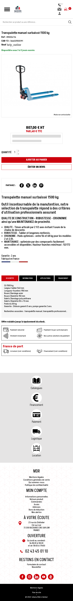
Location (36, 455)
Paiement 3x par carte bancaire (52, 330)
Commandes (36, 501)
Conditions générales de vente (36, 479)
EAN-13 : (5, 41)
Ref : (3, 37)
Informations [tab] (28, 278)
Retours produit (36, 499)
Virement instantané (14, 336)
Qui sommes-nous (36, 482)
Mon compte (36, 491)
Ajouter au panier (36, 160)
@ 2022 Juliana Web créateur (36, 597)
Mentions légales (36, 477)
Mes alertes (37, 512)
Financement (36, 405)
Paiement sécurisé (13, 330)
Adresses (36, 507)
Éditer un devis (36, 167)
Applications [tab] (45, 278)
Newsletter (36, 567)
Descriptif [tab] (10, 278)
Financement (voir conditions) (52, 351)
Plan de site (36, 592)
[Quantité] (15, 152)
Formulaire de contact (36, 564)
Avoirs (36, 504)
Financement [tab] (63, 278)
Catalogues (36, 388)
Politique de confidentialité (36, 485)
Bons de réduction (36, 509)
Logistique (36, 439)
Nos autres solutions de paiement (53, 336)
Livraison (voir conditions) (17, 351)
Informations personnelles (36, 496)
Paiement (36, 422)
